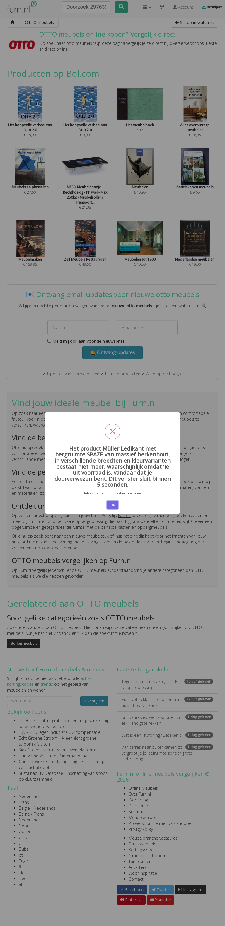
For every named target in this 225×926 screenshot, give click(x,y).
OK (112, 505)
